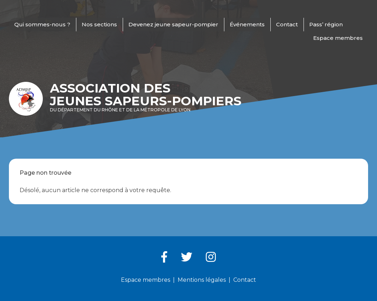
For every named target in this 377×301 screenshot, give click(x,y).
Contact (287, 24)
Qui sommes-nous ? (42, 24)
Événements (247, 24)
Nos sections (99, 24)
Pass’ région (326, 24)
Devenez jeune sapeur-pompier (173, 24)
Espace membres (338, 38)
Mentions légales (202, 279)
